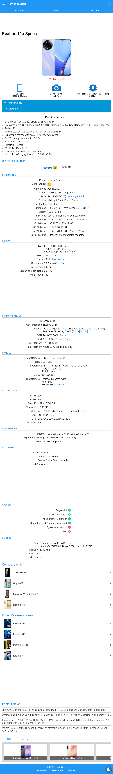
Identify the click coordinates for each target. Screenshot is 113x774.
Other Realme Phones (17, 615)
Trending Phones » (15, 739)
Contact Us (71, 770)
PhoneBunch (18, 3)
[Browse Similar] (63, 339)
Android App (42, 770)
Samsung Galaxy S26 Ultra (25, 758)
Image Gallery (13, 102)
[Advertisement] (56, 21)
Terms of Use (57, 770)
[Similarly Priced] (75, 196)
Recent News (11, 704)
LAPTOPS (94, 10)
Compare (11, 108)
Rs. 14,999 (56, 168)
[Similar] (61, 259)
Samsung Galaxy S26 (72, 758)
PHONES (19, 10)
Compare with (12, 564)
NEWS (56, 10)
